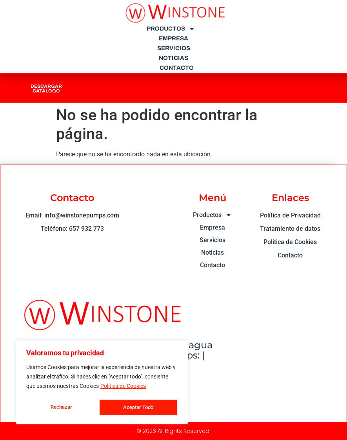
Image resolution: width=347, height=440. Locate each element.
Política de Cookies (123, 388)
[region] (102, 383)
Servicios (173, 48)
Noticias (173, 58)
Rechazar (61, 407)
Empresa (173, 38)
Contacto (177, 68)
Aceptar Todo (138, 407)
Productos (171, 29)
